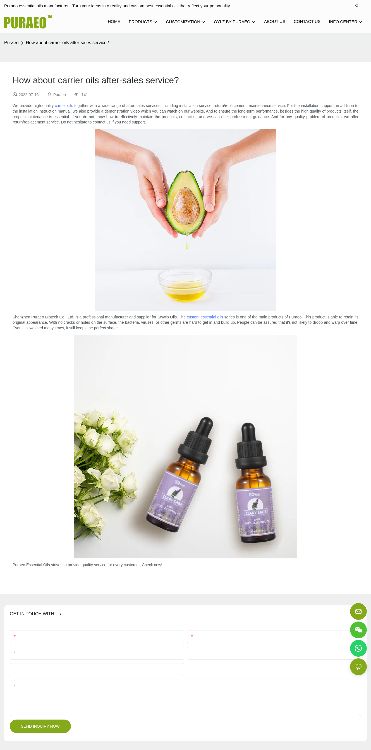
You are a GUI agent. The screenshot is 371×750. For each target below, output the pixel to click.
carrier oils (64, 105)
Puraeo (11, 42)
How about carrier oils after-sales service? (67, 42)
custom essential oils (205, 317)
